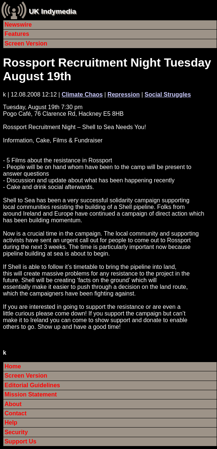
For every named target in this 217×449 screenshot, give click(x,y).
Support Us (20, 441)
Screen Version (25, 43)
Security (16, 432)
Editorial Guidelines (32, 385)
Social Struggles (168, 94)
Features (16, 34)
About (12, 404)
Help (10, 422)
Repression (124, 94)
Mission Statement (30, 394)
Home (12, 366)
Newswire (18, 24)
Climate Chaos (82, 94)
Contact (15, 413)
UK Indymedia (52, 11)
